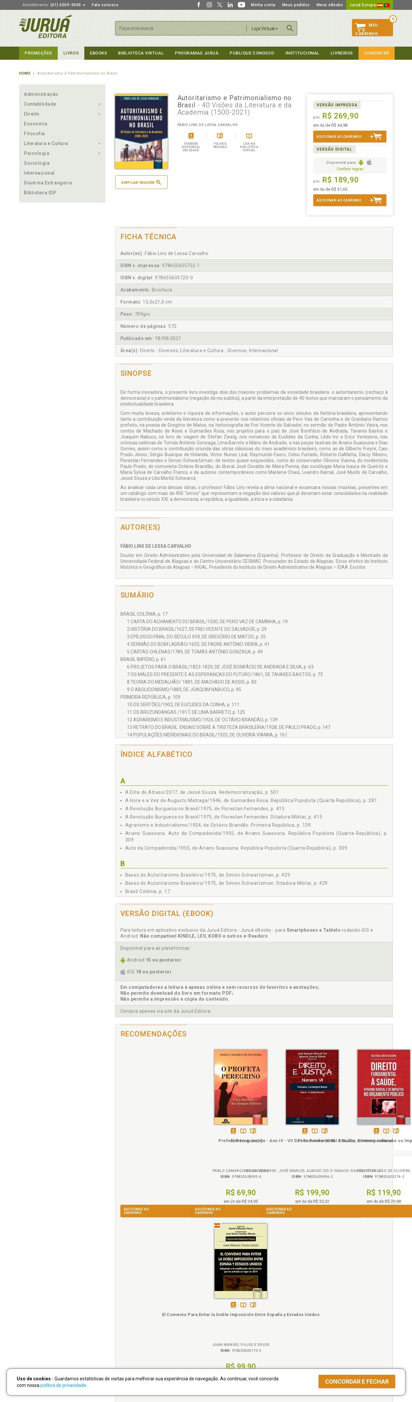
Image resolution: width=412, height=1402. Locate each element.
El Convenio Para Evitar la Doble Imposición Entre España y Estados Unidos (357, 1146)
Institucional (302, 53)
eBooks (98, 53)
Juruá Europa (369, 5)
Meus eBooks (330, 5)
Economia (35, 123)
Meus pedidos (296, 5)
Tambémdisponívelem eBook (142, 1131)
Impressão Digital (36, 1306)
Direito (32, 114)
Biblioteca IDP (40, 192)
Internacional (39, 173)
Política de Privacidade (135, 1299)
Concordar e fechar (357, 1381)
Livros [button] (71, 53)
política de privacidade (63, 1385)
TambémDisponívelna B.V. (152, 1131)
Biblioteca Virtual (136, 1326)
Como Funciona (128, 1340)
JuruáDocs (219, 1333)
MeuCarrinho (366, 29)
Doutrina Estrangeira (48, 182)
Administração (41, 94)
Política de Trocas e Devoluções (144, 1306)
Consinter (376, 53)
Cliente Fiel (217, 1299)
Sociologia (37, 163)
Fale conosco (105, 5)
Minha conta (263, 5)
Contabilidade (40, 104)
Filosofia (34, 133)
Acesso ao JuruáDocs (228, 1340)
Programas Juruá (196, 53)
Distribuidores (313, 1313)
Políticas (124, 1292)
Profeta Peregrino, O (150, 1140)
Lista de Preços (314, 1306)
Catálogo (308, 1299)
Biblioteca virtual (141, 53)
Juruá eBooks (32, 1320)
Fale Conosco (32, 1334)
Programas (220, 1292)
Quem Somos (32, 1299)
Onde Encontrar (34, 1327)
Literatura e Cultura (46, 143)
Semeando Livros (223, 1306)
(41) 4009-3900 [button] (53, 5)
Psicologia (36, 153)
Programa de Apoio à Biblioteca (237, 1320)
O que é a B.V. (126, 1333)
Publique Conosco (252, 53)
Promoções (38, 53)
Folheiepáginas (162, 1131)
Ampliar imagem (141, 182)
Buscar (290, 28)
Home (24, 73)
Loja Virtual (265, 28)
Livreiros (342, 53)
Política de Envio (129, 1313)
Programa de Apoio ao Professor (238, 1313)
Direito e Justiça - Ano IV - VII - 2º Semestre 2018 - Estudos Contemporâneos (219, 1146)
